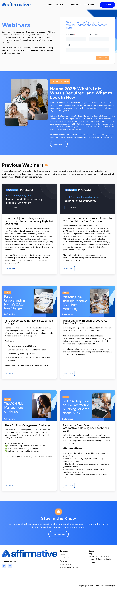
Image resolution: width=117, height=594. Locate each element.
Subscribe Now (58, 534)
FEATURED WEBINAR (60, 81)
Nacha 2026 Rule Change (99, 556)
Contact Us (64, 557)
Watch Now (10, 269)
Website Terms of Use (69, 568)
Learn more (59, 144)
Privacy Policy (65, 564)
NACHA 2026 (75, 5)
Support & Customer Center (100, 559)
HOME (49, 5)
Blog (90, 553)
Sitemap (92, 562)
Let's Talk (107, 5)
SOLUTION (60, 5)
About (62, 554)
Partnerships (65, 561)
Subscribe (103, 58)
